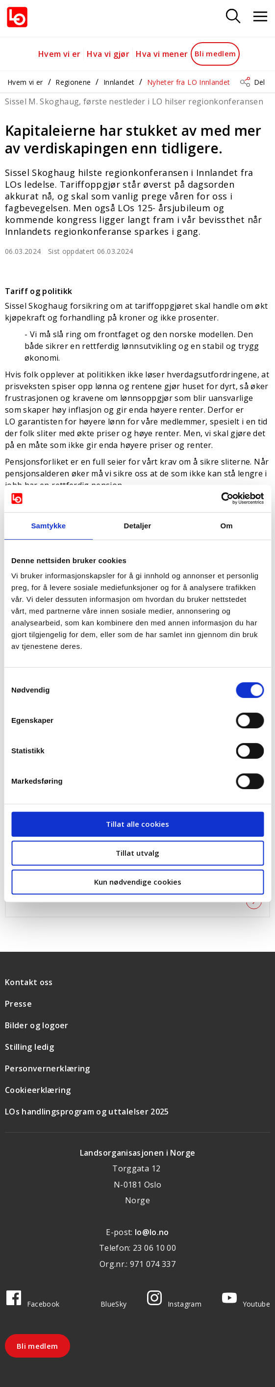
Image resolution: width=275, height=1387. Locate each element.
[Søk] (233, 16)
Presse (18, 1003)
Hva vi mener (162, 54)
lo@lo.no (152, 1232)
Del (259, 82)
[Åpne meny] (260, 16)
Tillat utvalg (137, 853)
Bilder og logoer (37, 1025)
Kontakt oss (29, 982)
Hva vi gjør (108, 54)
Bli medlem (215, 53)
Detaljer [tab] (137, 525)
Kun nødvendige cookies (137, 882)
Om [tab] (227, 525)
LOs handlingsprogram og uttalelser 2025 (87, 1111)
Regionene (73, 82)
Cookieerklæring (38, 1090)
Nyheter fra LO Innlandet (188, 82)
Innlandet (118, 82)
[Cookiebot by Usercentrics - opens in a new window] (221, 498)
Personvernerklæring (47, 1068)
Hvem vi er (59, 54)
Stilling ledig (29, 1046)
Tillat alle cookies (137, 824)
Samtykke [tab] (48, 525)
